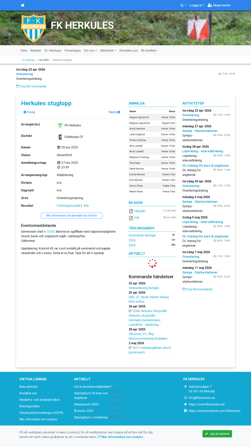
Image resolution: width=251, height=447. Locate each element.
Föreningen (73, 50)
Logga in (196, 5)
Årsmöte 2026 (83, 411)
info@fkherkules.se (202, 398)
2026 (132, 240)
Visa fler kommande (31, 86)
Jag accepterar (217, 433)
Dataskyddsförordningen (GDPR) (41, 413)
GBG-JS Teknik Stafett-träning (149, 297)
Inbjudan (139, 211)
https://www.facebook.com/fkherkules (214, 411)
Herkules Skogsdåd (153, 311)
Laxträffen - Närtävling (144, 325)
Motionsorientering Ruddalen (148, 338)
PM (136, 218)
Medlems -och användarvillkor (39, 400)
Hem (24, 50)
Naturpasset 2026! (86, 404)
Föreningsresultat (68, 205)
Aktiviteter (107, 50)
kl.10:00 (49, 231)
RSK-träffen (137, 302)
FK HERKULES (82, 25)
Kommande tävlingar (142, 235)
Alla (86, 205)
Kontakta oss (128, 50)
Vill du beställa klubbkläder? (93, 387)
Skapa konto (219, 5)
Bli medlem (149, 50)
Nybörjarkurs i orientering (91, 417)
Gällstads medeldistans (144, 320)
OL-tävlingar (53, 50)
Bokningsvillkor (29, 406)
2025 (132, 245)
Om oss (89, 50)
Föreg (29, 112)
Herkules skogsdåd (142, 315)
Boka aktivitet (28, 387)
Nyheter (35, 50)
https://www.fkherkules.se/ (207, 404)
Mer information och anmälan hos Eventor (71, 215)
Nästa (114, 112)
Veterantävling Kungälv (144, 288)
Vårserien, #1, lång (141, 334)
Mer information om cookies (38, 419)
